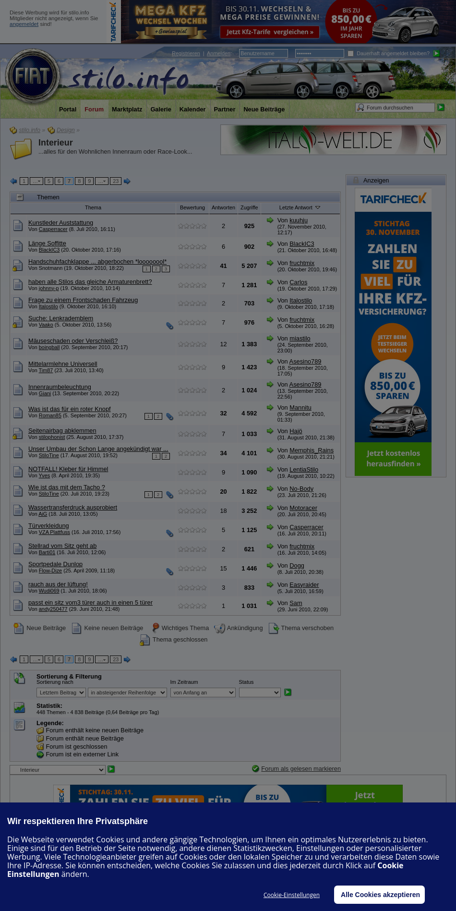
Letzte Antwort (300, 207)
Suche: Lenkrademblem (60, 318)
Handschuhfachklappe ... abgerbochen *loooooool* (97, 261)
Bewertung (192, 207)
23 (116, 181)
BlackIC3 (49, 250)
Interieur (55, 142)
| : (202, 53)
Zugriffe (249, 207)
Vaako (46, 325)
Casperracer (53, 229)
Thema (93, 207)
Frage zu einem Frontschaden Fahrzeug (83, 300)
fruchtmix (301, 263)
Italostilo (48, 306)
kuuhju (298, 220)
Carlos (298, 282)
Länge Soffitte (47, 243)
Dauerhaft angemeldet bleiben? (389, 53)
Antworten (223, 207)
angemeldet (24, 24)
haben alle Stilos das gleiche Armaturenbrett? (90, 281)
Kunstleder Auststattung (60, 222)
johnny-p (49, 288)
